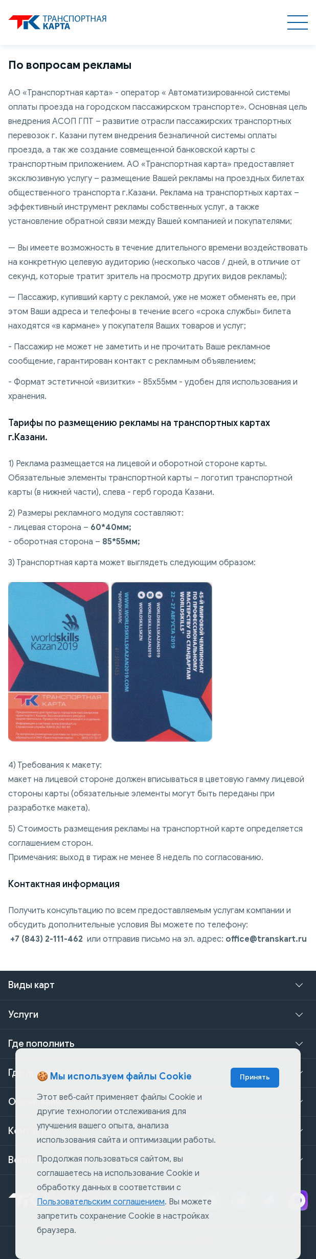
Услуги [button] (23, 1014)
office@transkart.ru (266, 939)
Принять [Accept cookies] (255, 1077)
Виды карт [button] (31, 985)
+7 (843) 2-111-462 (46, 939)
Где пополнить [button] (41, 1043)
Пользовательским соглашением (101, 1202)
